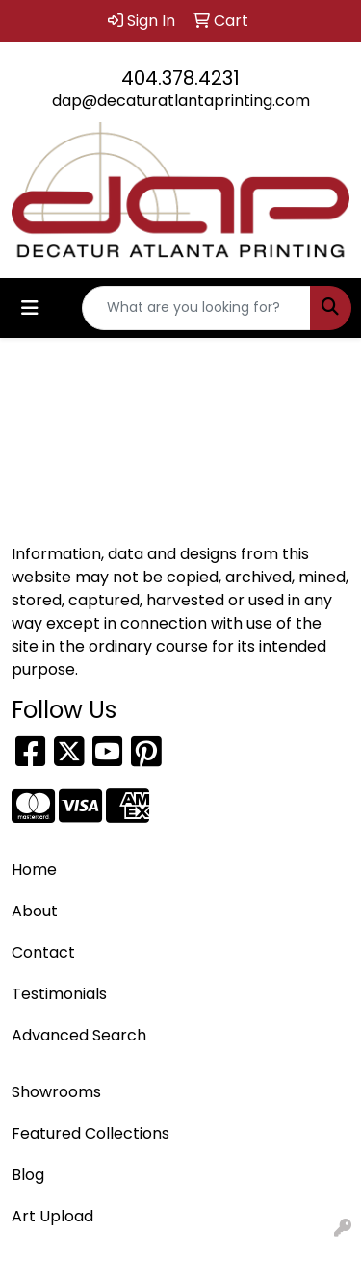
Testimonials (59, 994)
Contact (43, 952)
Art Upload (52, 1216)
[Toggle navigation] (30, 308)
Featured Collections (90, 1133)
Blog (28, 1175)
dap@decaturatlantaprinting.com (181, 101)
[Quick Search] (196, 308)
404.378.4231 (180, 77)
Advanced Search (79, 1035)
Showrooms (56, 1092)
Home (34, 870)
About (35, 911)
